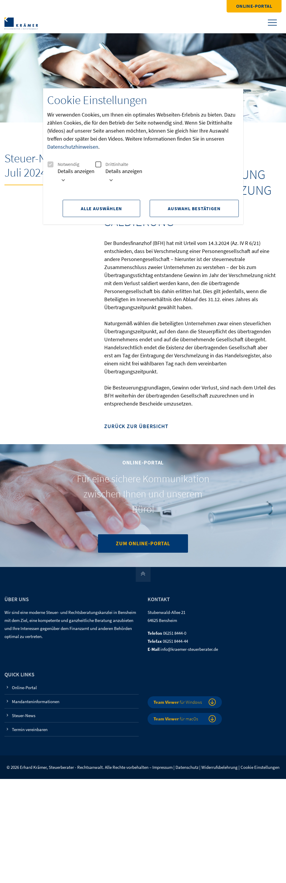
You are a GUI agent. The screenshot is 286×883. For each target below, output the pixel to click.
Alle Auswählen (101, 208)
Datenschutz (187, 767)
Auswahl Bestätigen (194, 208)
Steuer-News (23, 715)
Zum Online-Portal (143, 543)
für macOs (176, 719)
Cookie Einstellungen (260, 767)
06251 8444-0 (174, 633)
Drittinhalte (111, 164)
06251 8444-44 (175, 641)
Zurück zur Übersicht (136, 426)
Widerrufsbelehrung (219, 767)
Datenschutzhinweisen (72, 146)
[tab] (71, 177)
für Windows (178, 702)
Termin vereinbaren (30, 729)
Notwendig (63, 164)
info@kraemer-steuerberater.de (189, 649)
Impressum (162, 767)
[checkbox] (50, 164)
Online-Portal (254, 6)
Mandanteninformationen (35, 701)
